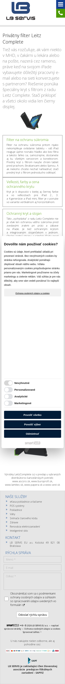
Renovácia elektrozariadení (25, 526)
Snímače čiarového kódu (23, 518)
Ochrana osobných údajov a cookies (32, 293)
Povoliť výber (32, 424)
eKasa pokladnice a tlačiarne (26, 501)
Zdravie (14, 522)
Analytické (21, 396)
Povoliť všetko (33, 414)
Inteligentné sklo (19, 530)
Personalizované (24, 389)
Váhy (12, 514)
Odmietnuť (32, 433)
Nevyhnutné (21, 382)
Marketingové (22, 403)
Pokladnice (16, 510)
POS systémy (17, 505)
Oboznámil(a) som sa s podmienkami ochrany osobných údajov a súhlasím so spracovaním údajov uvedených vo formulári (33, 599)
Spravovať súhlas (31, 632)
